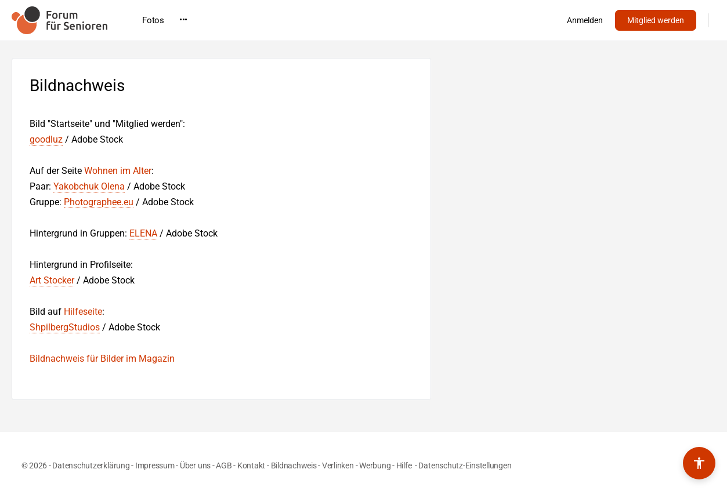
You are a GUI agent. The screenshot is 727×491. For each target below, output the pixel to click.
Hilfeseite (83, 311)
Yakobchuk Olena (89, 186)
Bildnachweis (294, 465)
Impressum (155, 465)
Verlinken (338, 465)
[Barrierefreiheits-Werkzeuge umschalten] (699, 463)
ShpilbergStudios (65, 327)
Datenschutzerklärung (90, 465)
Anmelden (585, 20)
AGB (224, 465)
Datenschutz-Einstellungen (464, 465)
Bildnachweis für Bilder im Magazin (102, 358)
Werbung (374, 465)
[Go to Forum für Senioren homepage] (59, 19)
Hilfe (405, 465)
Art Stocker (52, 280)
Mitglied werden (655, 20)
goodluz (46, 139)
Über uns (195, 465)
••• (493, 19)
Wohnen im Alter (117, 170)
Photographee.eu (98, 202)
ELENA (143, 233)
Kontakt (251, 465)
